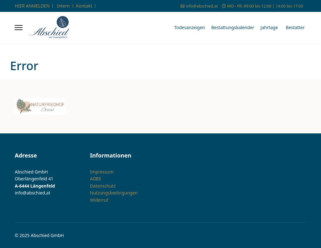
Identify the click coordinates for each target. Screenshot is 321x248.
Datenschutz (103, 186)
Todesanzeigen (189, 27)
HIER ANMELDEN (32, 6)
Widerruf (99, 200)
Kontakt (84, 6)
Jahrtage (269, 27)
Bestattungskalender (232, 27)
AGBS (95, 179)
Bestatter (295, 27)
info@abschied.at (202, 6)
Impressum (101, 172)
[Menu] (19, 27)
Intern (63, 6)
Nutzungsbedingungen (114, 193)
